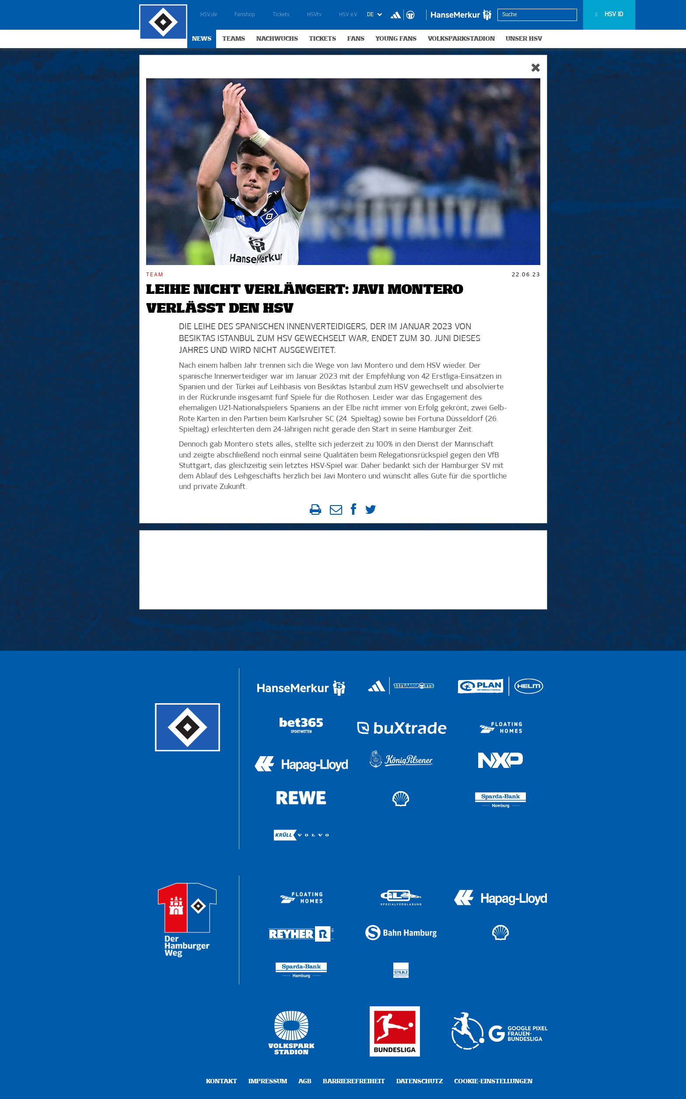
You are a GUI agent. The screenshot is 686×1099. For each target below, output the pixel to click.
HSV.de (208, 14)
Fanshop (244, 14)
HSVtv (314, 14)
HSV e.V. (348, 14)
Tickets (281, 14)
